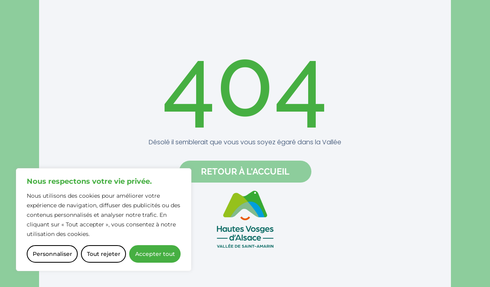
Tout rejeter (103, 254)
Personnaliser (52, 254)
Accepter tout (155, 254)
